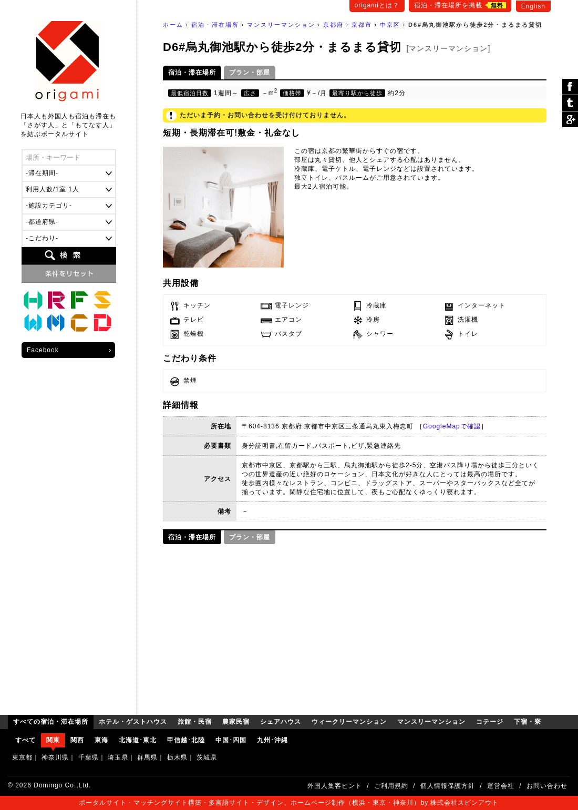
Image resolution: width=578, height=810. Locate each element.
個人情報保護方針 (447, 786)
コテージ (79, 323)
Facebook (43, 350)
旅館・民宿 (56, 300)
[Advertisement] (354, 625)
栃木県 (177, 757)
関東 (53, 740)
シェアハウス (102, 300)
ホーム (173, 25)
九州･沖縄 (272, 740)
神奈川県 (55, 757)
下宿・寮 (102, 323)
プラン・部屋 (249, 72)
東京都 (22, 757)
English (533, 6)
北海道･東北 (138, 740)
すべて (25, 740)
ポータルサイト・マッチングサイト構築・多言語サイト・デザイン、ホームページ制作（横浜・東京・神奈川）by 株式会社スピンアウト (289, 802)
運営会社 (500, 786)
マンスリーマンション (281, 25)
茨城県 (207, 757)
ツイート (570, 103)
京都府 (333, 25)
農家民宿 (79, 300)
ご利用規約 (391, 786)
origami (68, 61)
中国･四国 (230, 740)
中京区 (390, 25)
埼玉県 (118, 757)
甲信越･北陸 (186, 740)
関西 (77, 740)
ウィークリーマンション (33, 323)
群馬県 (147, 757)
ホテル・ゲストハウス (33, 300)
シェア (570, 87)
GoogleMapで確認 (452, 426)
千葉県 (88, 757)
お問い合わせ (547, 786)
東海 (101, 740)
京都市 (362, 25)
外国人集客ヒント (334, 786)
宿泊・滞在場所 (215, 25)
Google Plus (570, 119)
